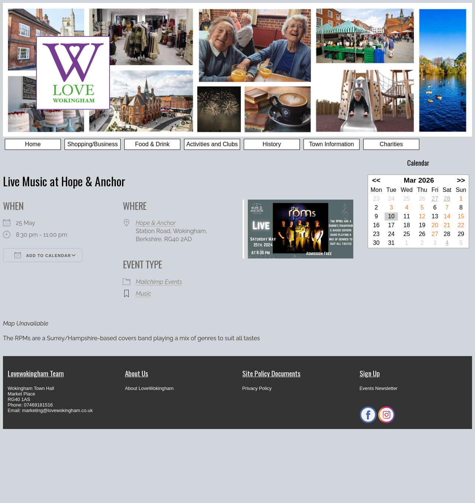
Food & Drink (152, 144)
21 (447, 225)
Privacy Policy (257, 388)
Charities (391, 144)
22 (461, 225)
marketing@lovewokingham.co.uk (57, 410)
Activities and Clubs (212, 144)
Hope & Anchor (156, 222)
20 (434, 225)
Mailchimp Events (159, 281)
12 (422, 216)
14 (447, 216)
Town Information (331, 144)
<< (376, 180)
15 (461, 216)
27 (434, 199)
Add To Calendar (42, 255)
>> (461, 180)
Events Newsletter (379, 388)
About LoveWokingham (149, 388)
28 (447, 199)
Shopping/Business (92, 144)
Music (143, 293)
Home (33, 144)
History (272, 144)
